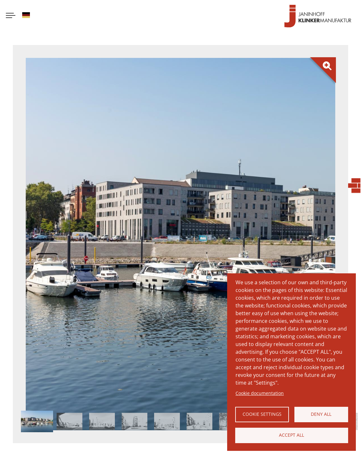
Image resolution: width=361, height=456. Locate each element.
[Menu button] (10, 16)
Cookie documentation (260, 393)
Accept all (291, 435)
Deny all (321, 414)
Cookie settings (262, 414)
